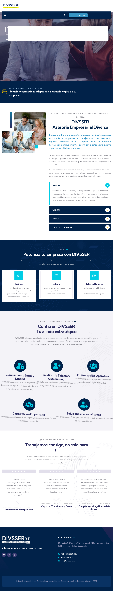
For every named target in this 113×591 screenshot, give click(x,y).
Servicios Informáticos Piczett (48, 581)
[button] (80, 185)
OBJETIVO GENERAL (62, 227)
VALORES (57, 218)
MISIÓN (56, 185)
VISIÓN (56, 210)
